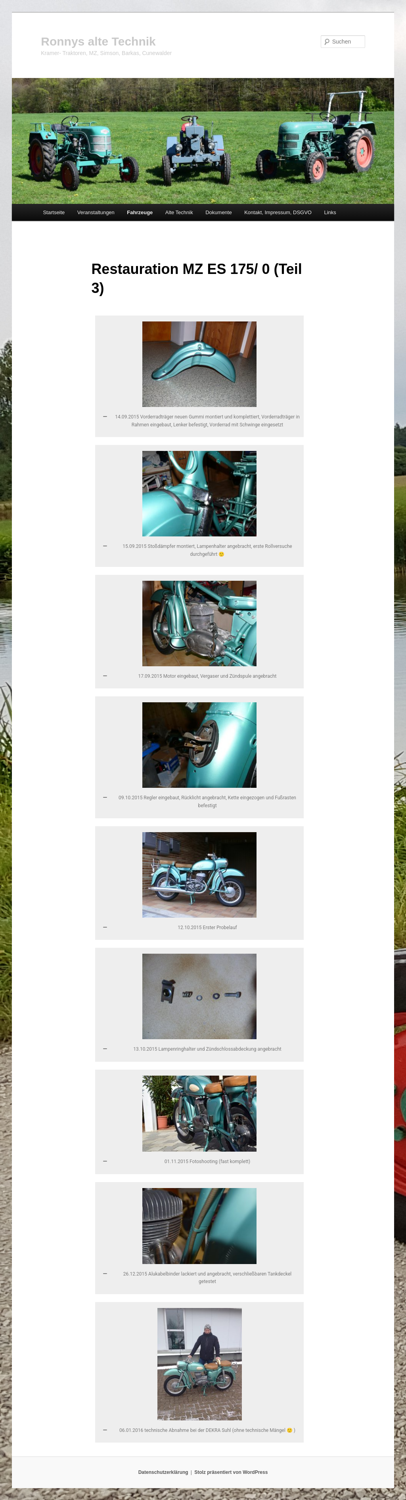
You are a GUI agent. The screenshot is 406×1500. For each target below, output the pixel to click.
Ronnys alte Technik (98, 41)
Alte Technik (179, 212)
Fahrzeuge (140, 212)
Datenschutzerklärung (163, 1472)
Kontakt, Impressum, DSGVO (278, 212)
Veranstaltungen (96, 212)
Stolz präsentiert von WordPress (231, 1472)
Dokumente (218, 212)
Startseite (54, 212)
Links (330, 212)
